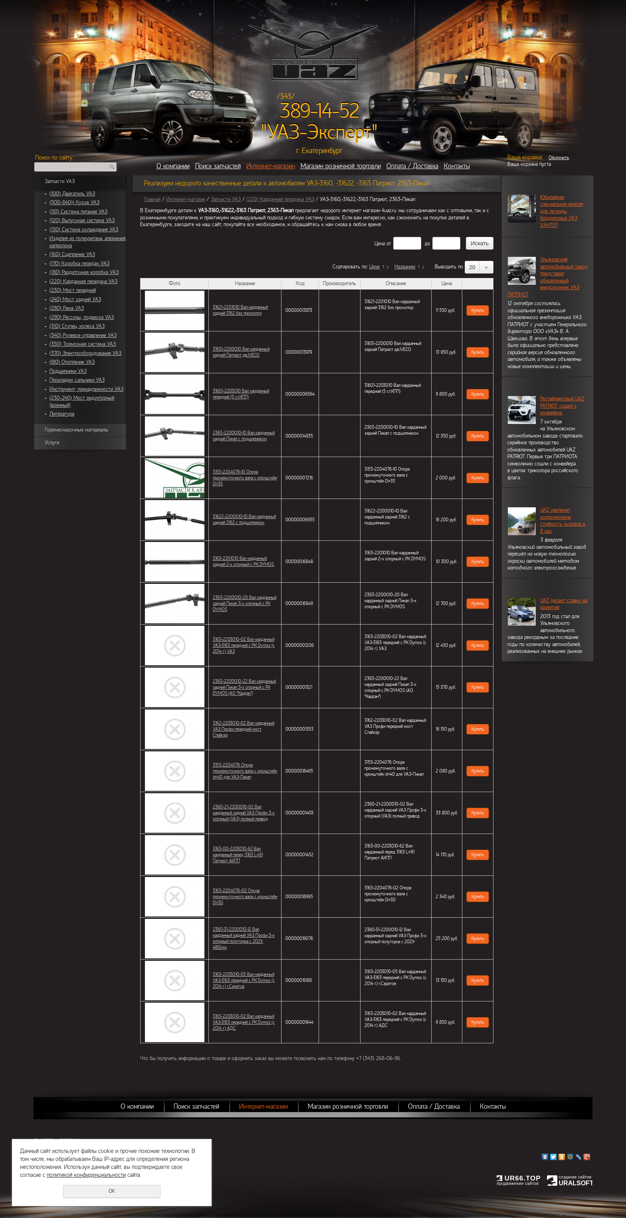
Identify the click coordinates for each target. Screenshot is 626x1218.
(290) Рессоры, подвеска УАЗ (82, 317)
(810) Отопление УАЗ (72, 362)
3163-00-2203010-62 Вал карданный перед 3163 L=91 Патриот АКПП (238, 854)
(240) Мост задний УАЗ (75, 299)
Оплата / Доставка (412, 166)
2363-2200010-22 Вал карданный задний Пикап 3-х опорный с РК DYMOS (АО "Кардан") (244, 687)
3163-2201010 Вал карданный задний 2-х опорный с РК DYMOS (243, 561)
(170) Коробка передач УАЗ (79, 263)
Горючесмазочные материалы (76, 430)
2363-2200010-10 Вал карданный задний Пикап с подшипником (244, 435)
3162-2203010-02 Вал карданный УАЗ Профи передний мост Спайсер (243, 729)
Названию (404, 267)
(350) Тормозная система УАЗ (83, 344)
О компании (173, 166)
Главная (152, 199)
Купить (477, 310)
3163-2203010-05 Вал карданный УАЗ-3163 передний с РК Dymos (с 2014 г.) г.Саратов (244, 980)
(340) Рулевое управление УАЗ (83, 335)
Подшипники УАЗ (68, 371)
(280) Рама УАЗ (67, 308)
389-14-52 (319, 111)
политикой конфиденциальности (86, 1175)
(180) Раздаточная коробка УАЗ (84, 272)
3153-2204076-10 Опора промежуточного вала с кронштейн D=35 (245, 478)
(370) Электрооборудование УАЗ (85, 353)
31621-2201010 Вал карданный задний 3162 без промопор (240, 310)
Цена (379, 243)
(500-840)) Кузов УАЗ (74, 202)
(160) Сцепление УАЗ (72, 254)
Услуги (52, 443)
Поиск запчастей (218, 166)
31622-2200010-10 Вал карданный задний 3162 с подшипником (244, 519)
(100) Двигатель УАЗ (72, 194)
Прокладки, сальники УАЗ (77, 380)
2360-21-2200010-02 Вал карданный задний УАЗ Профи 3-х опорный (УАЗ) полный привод (244, 813)
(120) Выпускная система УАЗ (82, 220)
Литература (62, 414)
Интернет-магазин (270, 166)
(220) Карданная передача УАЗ (83, 281)
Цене (374, 267)
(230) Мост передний (73, 290)
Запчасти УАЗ (60, 181)
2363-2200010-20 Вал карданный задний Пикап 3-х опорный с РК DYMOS (244, 603)
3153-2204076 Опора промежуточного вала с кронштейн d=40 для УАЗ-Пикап (245, 771)
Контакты (457, 166)
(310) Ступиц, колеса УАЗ (77, 326)
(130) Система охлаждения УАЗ (84, 230)
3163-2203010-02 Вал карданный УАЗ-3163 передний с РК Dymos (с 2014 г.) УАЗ (244, 645)
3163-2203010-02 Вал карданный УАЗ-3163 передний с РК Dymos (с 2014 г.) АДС (244, 1022)
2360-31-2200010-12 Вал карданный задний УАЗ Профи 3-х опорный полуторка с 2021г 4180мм (244, 938)
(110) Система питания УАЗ (78, 212)
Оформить (559, 157)
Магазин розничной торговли (341, 166)
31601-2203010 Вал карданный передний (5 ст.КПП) (241, 394)
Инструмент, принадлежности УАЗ (86, 389)
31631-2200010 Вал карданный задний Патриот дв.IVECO (241, 352)
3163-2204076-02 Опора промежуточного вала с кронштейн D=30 (245, 896)
